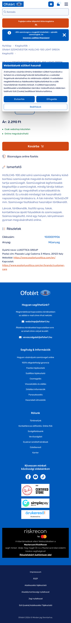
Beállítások (35, 107)
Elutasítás (19, 99)
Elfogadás (52, 99)
